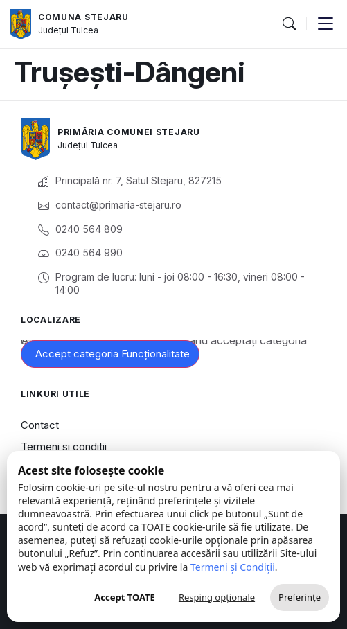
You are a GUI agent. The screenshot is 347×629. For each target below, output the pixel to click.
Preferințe (299, 597)
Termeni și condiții (64, 446)
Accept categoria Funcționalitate (112, 353)
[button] (289, 24)
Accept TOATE (124, 597)
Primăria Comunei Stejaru (128, 132)
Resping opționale (217, 597)
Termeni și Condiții (232, 567)
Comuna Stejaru (83, 17)
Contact (40, 425)
